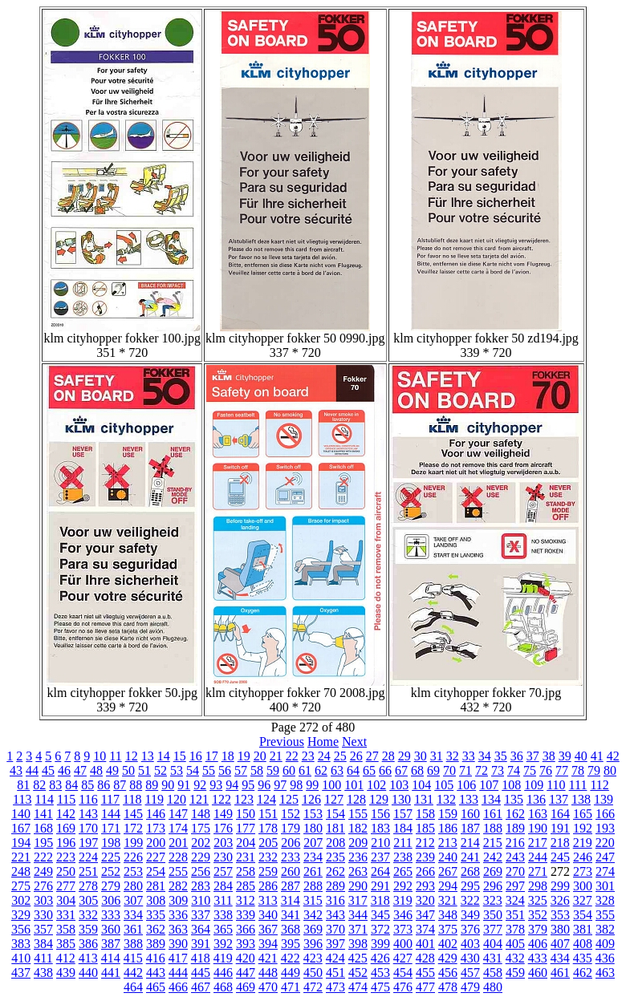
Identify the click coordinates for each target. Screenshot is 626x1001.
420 (245, 958)
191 (560, 828)
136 (536, 799)
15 (179, 756)
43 (16, 770)
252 (110, 871)
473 (335, 987)
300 (582, 886)
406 (537, 943)
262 (335, 871)
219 (582, 842)
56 (224, 770)
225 (110, 857)
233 (290, 857)
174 (178, 828)
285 (245, 886)
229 (200, 857)
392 (223, 943)
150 (245, 814)
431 (492, 958)
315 (313, 900)
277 (65, 886)
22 (292, 756)
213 (447, 842)
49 (112, 770)
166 (605, 814)
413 (88, 958)
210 (380, 842)
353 (560, 915)
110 (556, 785)
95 (248, 785)
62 (321, 770)
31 (436, 756)
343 (335, 915)
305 (88, 900)
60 (289, 770)
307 (133, 900)
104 (421, 785)
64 (353, 770)
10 (99, 756)
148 (200, 814)
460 (537, 972)
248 (20, 871)
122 (221, 799)
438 (43, 972)
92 (199, 785)
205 (268, 842)
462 (582, 972)
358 (65, 929)
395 (290, 943)
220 (605, 842)
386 (88, 943)
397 (335, 943)
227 (155, 857)
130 (401, 799)
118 (132, 799)
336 (178, 915)
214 (470, 842)
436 (605, 958)
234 (313, 857)
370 (335, 929)
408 (582, 943)
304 (65, 900)
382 (605, 929)
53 (176, 770)
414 (110, 958)
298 (537, 886)
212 (425, 842)
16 (195, 756)
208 (335, 842)
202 (200, 842)
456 (447, 972)
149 (223, 814)
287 (290, 886)
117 (110, 799)
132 (446, 799)
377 (492, 929)
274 (605, 871)
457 (470, 972)
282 (178, 886)
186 (447, 828)
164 (560, 814)
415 (133, 958)
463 (605, 972)
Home (323, 741)
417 (178, 958)
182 (358, 828)
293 (425, 886)
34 (484, 756)
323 (492, 900)
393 (245, 943)
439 (65, 972)
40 (581, 756)
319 (403, 900)
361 (133, 929)
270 (515, 871)
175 (200, 828)
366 (245, 929)
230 (223, 857)
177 (245, 828)
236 (358, 857)
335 (155, 915)
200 (155, 842)
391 (200, 943)
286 (268, 886)
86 (103, 785)
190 (537, 828)
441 (110, 972)
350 (492, 915)
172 (133, 828)
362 (155, 929)
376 (470, 929)
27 (372, 756)
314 (290, 900)
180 (313, 828)
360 (110, 929)
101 (354, 785)
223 (65, 857)
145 (133, 814)
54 (192, 770)
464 (133, 987)
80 (610, 770)
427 (403, 958)
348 (447, 915)
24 (324, 756)
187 (470, 828)
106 (466, 785)
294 (447, 886)
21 (276, 756)
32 (452, 756)
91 (183, 785)
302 (20, 900)
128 (356, 799)
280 (133, 886)
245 (560, 857)
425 (358, 958)
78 (577, 770)
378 (515, 929)
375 (447, 929)
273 (582, 871)
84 (71, 785)
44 (32, 770)
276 (43, 886)
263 (358, 871)
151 (268, 814)
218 (560, 842)
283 (200, 886)
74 (513, 770)
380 (560, 929)
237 (380, 857)
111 (578, 785)
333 (110, 915)
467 (200, 987)
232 (268, 857)
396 (313, 943)
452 (358, 972)
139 (603, 799)
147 (178, 814)
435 (582, 958)
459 (515, 972)
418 (200, 958)
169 (65, 828)
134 (491, 799)
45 (48, 770)
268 (470, 871)
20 (260, 756)
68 (417, 770)
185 (425, 828)
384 (43, 943)
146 (155, 814)
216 (515, 842)
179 (290, 828)
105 (443, 785)
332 (88, 915)
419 (223, 958)
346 (403, 915)
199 (133, 842)
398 (358, 943)
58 (256, 770)
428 (425, 958)
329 (20, 915)
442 (133, 972)
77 (561, 770)
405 (515, 943)
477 (425, 987)
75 (529, 770)
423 (313, 958)
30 (420, 756)
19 (244, 756)
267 (447, 871)
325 (537, 900)
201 (178, 842)
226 (133, 857)
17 (211, 756)
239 (425, 857)
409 (605, 943)
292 (403, 886)
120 (176, 799)
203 (223, 842)
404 (492, 943)
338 (223, 915)
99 (312, 785)
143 (88, 814)
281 (155, 886)
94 (232, 785)
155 (358, 814)
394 (268, 943)
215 (492, 842)
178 (268, 828)
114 (44, 799)
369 (313, 929)
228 (178, 857)
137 (558, 799)
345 (380, 915)
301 (605, 886)
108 (511, 785)
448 (268, 972)
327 (582, 900)
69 (433, 770)
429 (447, 958)
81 (23, 785)
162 (515, 814)
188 (492, 828)
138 (581, 799)
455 (425, 972)
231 (245, 857)
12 (131, 756)
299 (560, 886)
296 (492, 886)
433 (537, 958)
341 (290, 915)
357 (43, 929)
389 (155, 943)
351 (515, 915)
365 (223, 929)
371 (358, 929)
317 (358, 900)
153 (313, 814)
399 (380, 943)
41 (597, 756)
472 (313, 987)
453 (380, 972)
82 (39, 785)
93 (215, 785)
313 (268, 900)
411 (43, 958)
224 (88, 857)
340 (268, 915)
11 (115, 756)
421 (268, 958)
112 (599, 785)
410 (20, 958)
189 (515, 828)
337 (200, 915)
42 (613, 756)
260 (290, 871)
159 (447, 814)
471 (290, 987)
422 (290, 958)
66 (385, 770)
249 (43, 871)
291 (380, 886)
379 (537, 929)
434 (560, 958)
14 (163, 756)
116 (88, 799)
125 (289, 799)
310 (200, 900)
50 (128, 770)
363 (178, 929)
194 (20, 842)
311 (222, 900)
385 (65, 943)
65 (369, 770)
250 (65, 871)
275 (20, 886)
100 (331, 785)
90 (167, 785)
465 (155, 987)
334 (133, 915)
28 (388, 756)
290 (358, 886)
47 (80, 770)
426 (380, 958)
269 (492, 871)
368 (290, 929)
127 (333, 799)
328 (605, 900)
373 (403, 929)
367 (268, 929)
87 (119, 785)
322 (470, 900)
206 (290, 842)
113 (22, 799)
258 (245, 871)
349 (470, 915)
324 (515, 900)
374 (425, 929)
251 (88, 871)
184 (403, 828)
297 (515, 886)
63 (337, 770)
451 (335, 972)
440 (88, 972)
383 (20, 943)
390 (178, 943)
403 (470, 943)
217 (537, 842)
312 (245, 900)
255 (178, 871)
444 (178, 972)
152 (290, 814)
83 (55, 785)
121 (199, 799)
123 (244, 799)
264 (380, 871)
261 (313, 871)
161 (492, 814)
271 (537, 871)
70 (449, 770)
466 (178, 987)
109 (533, 785)
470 (268, 987)
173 (155, 828)
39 (565, 756)
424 (335, 958)
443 (155, 972)
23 (308, 756)
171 (110, 828)
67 (401, 770)
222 (43, 857)
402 (447, 943)
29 (404, 756)
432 (515, 958)
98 (296, 785)
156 (380, 814)
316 (335, 900)
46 (64, 770)
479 (470, 987)
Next (354, 741)
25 (340, 756)
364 (200, 929)
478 (447, 987)
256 (200, 871)
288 (313, 886)
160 (470, 814)
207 (313, 842)
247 (605, 857)
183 (380, 828)
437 (20, 972)
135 (513, 799)
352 (537, 915)
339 (245, 915)
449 (290, 972)
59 (272, 770)
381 (582, 929)
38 (549, 756)
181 (335, 828)
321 (447, 900)
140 (20, 814)
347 (425, 915)
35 (500, 756)
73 (497, 770)
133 (468, 799)
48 (96, 770)
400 (403, 943)
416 (155, 958)
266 (425, 871)
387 (110, 943)
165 (582, 814)
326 (560, 900)
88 (135, 785)
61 (305, 770)
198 (110, 842)
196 (65, 842)
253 (133, 871)
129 (378, 799)
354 (582, 915)
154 (335, 814)
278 (88, 886)
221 (20, 857)
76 (545, 770)
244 (537, 857)
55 (208, 770)
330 (43, 915)
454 (403, 972)
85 (87, 785)
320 (425, 900)
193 (605, 828)
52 (160, 770)
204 (245, 842)
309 (178, 900)
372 (380, 929)
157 (403, 814)
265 (403, 871)
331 (65, 915)
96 (264, 785)
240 (447, 857)
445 (200, 972)
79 (593, 770)
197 (88, 842)
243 (515, 857)
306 (110, 900)
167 (20, 828)
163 (537, 814)
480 (492, 987)
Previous (281, 741)
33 (468, 756)
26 (356, 756)
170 (88, 828)
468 (223, 987)
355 (605, 915)
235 (335, 857)
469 (245, 987)
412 (65, 958)
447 (245, 972)
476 (403, 987)
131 (423, 799)
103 (399, 785)
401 (425, 943)
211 (402, 842)
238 (403, 857)
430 (470, 958)
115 (66, 799)
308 (155, 900)
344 (358, 915)
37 (532, 756)
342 (313, 915)
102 (376, 785)
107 (488, 785)
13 (147, 756)
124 (266, 799)
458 (492, 972)
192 (582, 828)
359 (88, 929)
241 (470, 857)
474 (358, 987)
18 (228, 756)
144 (110, 814)
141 (43, 814)
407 (560, 943)
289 (335, 886)
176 (223, 828)
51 (144, 770)
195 (43, 842)
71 (465, 770)
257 (223, 871)
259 (268, 871)
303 (43, 900)
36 (516, 756)
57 (240, 770)
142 (65, 814)
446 (223, 972)
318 (380, 900)
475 (380, 987)
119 (154, 799)
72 (481, 770)
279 (110, 886)
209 (358, 842)
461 (560, 972)
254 (155, 871)
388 (133, 943)
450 (313, 972)
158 (425, 814)
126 (311, 799)
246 (582, 857)
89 (151, 785)
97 (280, 785)
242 (492, 857)
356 (20, 929)
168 (43, 828)
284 (223, 886)
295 (470, 886)
